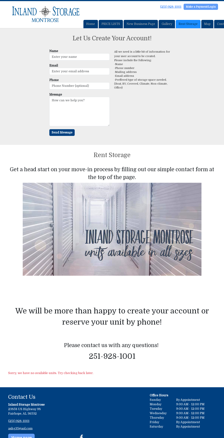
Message (55, 94)
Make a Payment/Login (201, 6)
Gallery (167, 24)
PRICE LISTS (110, 24)
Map (207, 24)
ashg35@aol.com (20, 428)
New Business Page (141, 24)
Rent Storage (188, 24)
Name (53, 51)
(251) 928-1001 (170, 7)
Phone (54, 80)
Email (53, 65)
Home (90, 24)
